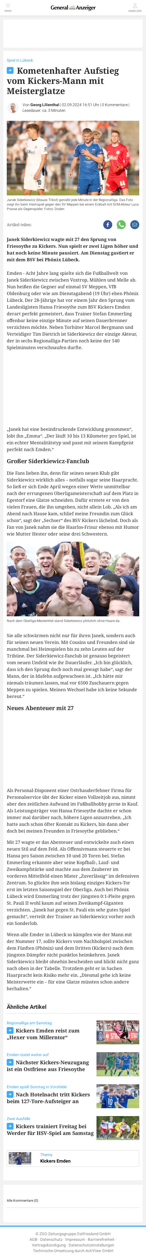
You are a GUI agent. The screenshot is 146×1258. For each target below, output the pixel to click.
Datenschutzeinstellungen (91, 1245)
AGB (33, 1240)
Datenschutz (51, 1240)
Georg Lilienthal (44, 105)
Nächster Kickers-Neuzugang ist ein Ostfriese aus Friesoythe (48, 1065)
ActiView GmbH (99, 1251)
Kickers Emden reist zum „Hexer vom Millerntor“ (43, 1034)
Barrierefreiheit (101, 1240)
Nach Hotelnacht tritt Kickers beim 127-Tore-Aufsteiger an (48, 1098)
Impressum (75, 1240)
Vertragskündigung (49, 1245)
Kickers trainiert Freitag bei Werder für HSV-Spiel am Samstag (50, 1129)
